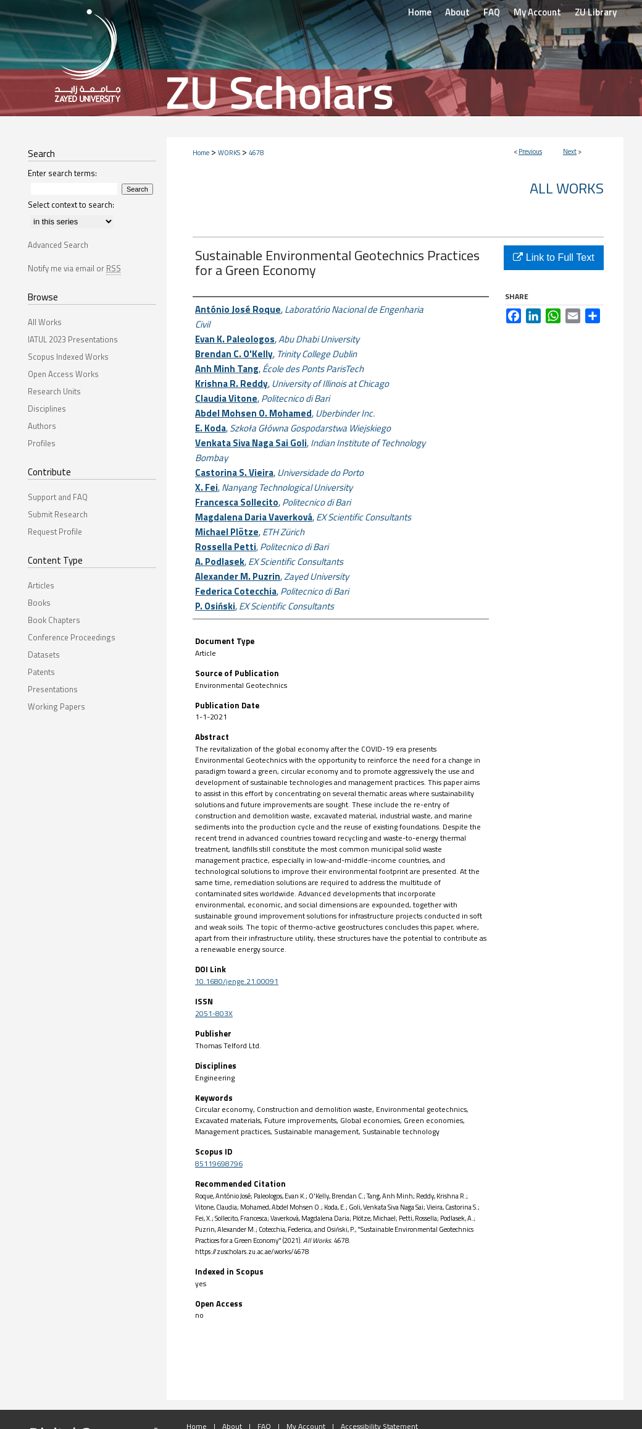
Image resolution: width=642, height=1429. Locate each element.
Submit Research (58, 514)
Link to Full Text (553, 257)
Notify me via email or (74, 268)
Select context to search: (71, 204)
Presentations (53, 689)
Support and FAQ (58, 497)
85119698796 (219, 1163)
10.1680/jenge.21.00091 (236, 981)
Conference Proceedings (71, 637)
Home (201, 153)
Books (39, 602)
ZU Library (596, 12)
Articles (41, 585)
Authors (42, 426)
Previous (530, 151)
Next (570, 151)
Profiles (42, 443)
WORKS (229, 153)
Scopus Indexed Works (68, 356)
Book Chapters (54, 620)
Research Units (54, 391)
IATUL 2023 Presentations (73, 339)
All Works (567, 188)
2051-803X (214, 1013)
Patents (41, 672)
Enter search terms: (62, 173)
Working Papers (56, 706)
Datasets (44, 654)
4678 (256, 153)
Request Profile (55, 531)
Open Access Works (63, 374)
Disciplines (47, 408)
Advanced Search (58, 245)
